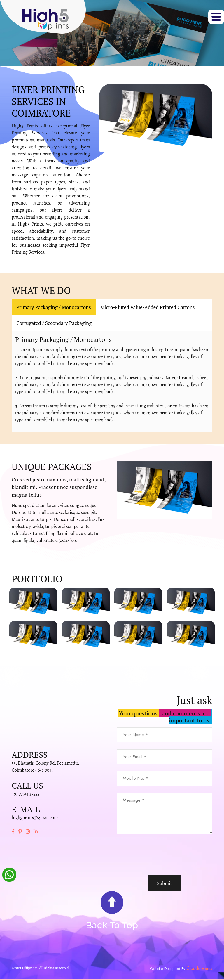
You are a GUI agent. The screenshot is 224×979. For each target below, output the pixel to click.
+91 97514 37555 (25, 794)
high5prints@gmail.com (35, 818)
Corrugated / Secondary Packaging (54, 323)
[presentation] (161, 854)
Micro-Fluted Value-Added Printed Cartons (147, 307)
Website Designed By (168, 968)
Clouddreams (199, 968)
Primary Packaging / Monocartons (53, 307)
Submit (164, 883)
